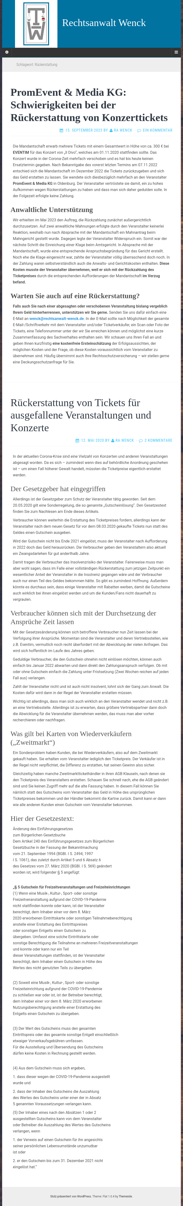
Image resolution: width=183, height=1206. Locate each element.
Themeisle (125, 1196)
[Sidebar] (7, 52)
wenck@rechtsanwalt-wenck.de (56, 318)
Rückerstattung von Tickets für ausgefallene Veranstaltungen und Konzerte (80, 415)
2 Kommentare (159, 440)
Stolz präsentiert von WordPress (70, 1196)
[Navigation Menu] (176, 52)
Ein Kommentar (158, 130)
